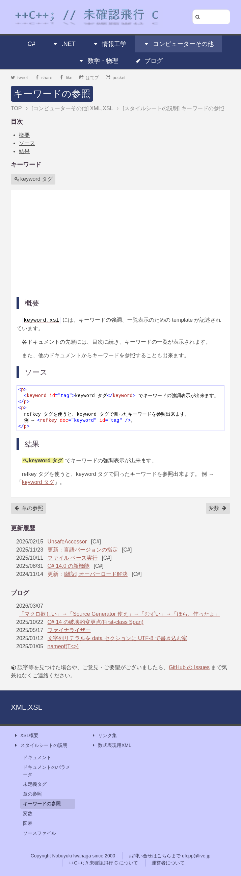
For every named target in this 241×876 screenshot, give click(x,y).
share (43, 77)
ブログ (149, 60)
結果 (24, 151)
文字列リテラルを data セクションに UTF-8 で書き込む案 (117, 638)
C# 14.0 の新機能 (68, 566)
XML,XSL (26, 707)
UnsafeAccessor (67, 541)
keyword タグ (33, 179)
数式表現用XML (111, 745)
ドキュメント (37, 757)
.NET (64, 43)
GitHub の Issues (189, 667)
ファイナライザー (69, 630)
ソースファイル (39, 833)
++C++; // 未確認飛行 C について (103, 863)
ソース (27, 143)
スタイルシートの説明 (41, 745)
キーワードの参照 (52, 94)
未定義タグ (35, 784)
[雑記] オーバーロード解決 (96, 574)
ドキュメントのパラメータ (46, 770)
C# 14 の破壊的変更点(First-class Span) (96, 622)
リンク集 (104, 735)
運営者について (168, 863)
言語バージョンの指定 (91, 550)
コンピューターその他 (178, 43)
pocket (116, 77)
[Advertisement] (120, 243)
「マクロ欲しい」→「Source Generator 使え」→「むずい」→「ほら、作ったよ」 (119, 614)
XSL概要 (26, 735)
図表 (27, 823)
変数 (218, 508)
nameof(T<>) (63, 646)
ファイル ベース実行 (73, 558)
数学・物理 (98, 60)
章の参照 (28, 508)
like (66, 77)
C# (31, 44)
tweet (19, 77)
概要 (24, 135)
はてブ (89, 77)
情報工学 (109, 43)
